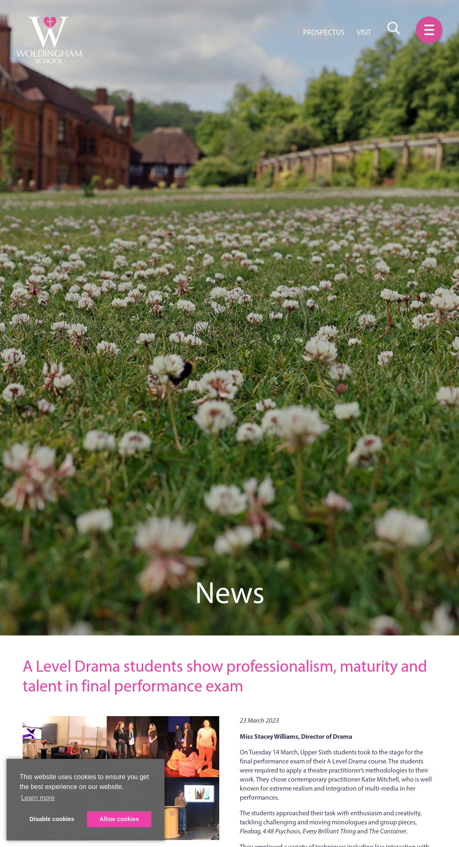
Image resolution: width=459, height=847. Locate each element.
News (229, 592)
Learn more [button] (38, 797)
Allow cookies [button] (119, 819)
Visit (364, 32)
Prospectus (324, 32)
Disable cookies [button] (52, 819)
